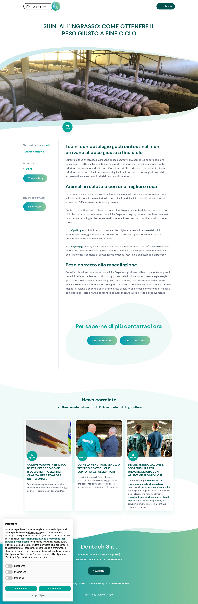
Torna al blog (35, 178)
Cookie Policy (96, 583)
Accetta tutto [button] (54, 588)
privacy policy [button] (34, 532)
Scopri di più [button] (38, 595)
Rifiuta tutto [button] (21, 588)
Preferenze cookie (119, 583)
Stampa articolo (34, 151)
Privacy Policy (77, 583)
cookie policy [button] (60, 541)
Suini (29, 168)
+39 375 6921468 (102, 340)
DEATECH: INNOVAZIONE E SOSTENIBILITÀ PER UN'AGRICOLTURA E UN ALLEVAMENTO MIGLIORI (146, 470)
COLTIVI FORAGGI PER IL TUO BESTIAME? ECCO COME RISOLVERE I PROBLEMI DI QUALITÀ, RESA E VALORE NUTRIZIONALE (46, 472)
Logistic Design (105, 594)
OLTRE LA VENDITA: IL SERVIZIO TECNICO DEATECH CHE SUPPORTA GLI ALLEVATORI (98, 468)
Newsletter (34, 206)
